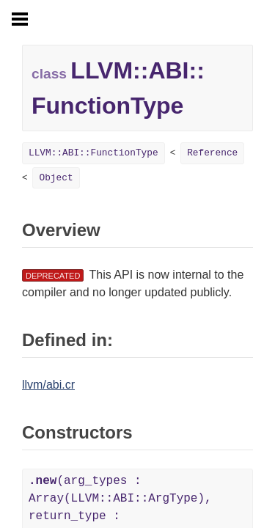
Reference (212, 152)
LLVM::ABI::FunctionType (93, 152)
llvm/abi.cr (48, 384)
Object (56, 177)
